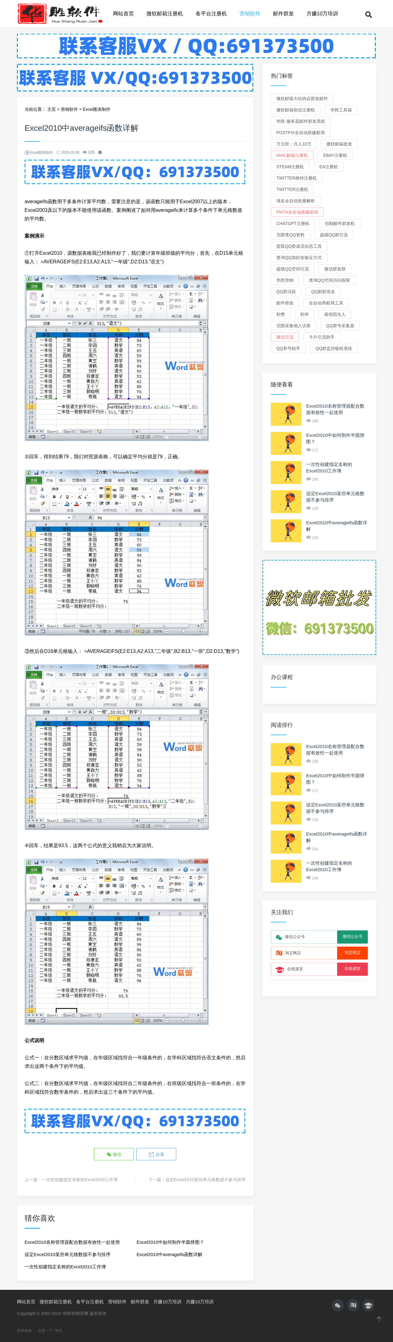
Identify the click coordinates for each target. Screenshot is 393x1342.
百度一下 (45, 1330)
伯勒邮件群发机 (340, 223)
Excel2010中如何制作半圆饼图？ (170, 1242)
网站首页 (123, 14)
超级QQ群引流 (334, 234)
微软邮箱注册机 (164, 14)
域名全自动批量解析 (295, 200)
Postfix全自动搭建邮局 (300, 132)
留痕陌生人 (335, 314)
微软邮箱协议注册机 (295, 109)
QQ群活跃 (286, 291)
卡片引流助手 (322, 337)
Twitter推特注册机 (296, 178)
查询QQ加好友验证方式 (299, 257)
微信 (114, 1154)
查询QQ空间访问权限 (329, 280)
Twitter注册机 (292, 189)
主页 (51, 109)
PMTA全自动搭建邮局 (297, 212)
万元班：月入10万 (293, 144)
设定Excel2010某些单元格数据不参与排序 (205, 1179)
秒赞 (280, 314)
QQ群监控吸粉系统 (334, 348)
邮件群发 (283, 14)
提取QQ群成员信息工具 (299, 246)
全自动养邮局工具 (326, 303)
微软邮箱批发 (339, 144)
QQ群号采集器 (340, 325)
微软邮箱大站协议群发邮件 (302, 98)
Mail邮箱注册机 (292, 155)
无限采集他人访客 (293, 325)
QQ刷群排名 (323, 291)
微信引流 (285, 337)
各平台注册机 (211, 14)
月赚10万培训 (322, 14)
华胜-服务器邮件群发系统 (300, 121)
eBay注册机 (335, 155)
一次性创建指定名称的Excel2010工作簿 (80, 1179)
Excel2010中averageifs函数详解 (169, 1254)
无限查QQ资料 (290, 234)
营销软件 (249, 14)
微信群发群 (335, 268)
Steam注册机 (290, 166)
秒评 (304, 314)
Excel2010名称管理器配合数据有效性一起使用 (72, 1242)
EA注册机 (328, 166)
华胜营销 (285, 280)
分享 (156, 1154)
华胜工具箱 (341, 109)
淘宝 (58, 1330)
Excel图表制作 (97, 109)
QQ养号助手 (288, 348)
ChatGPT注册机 (292, 223)
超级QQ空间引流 (292, 268)
